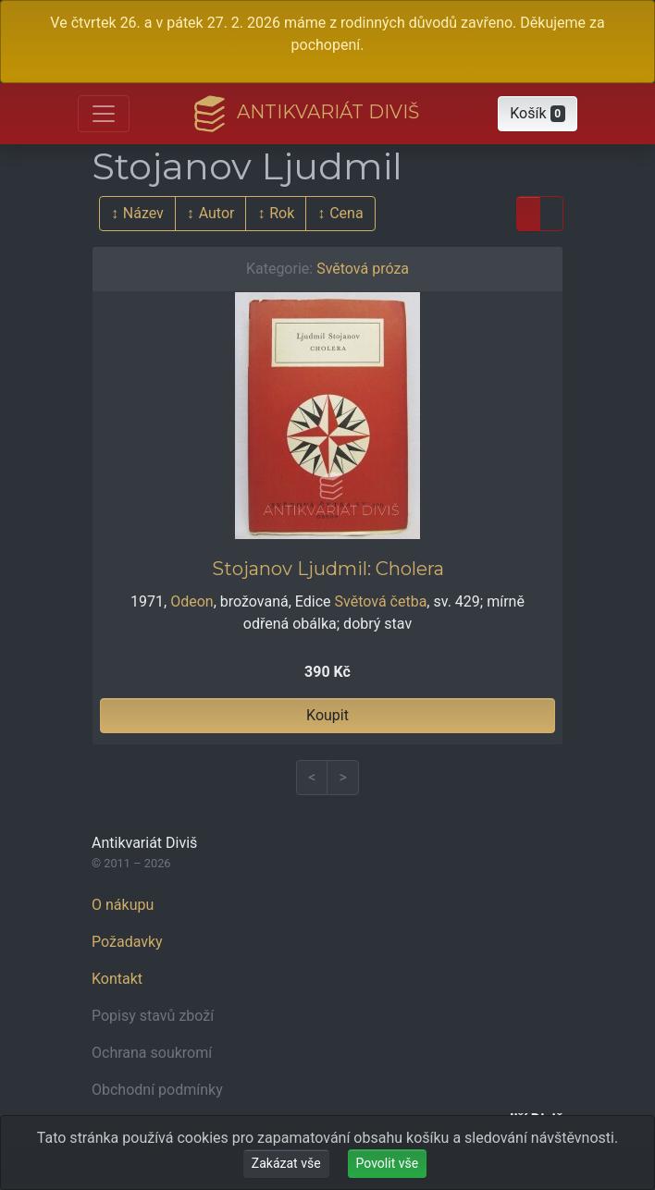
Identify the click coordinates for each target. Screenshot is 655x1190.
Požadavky (127, 942)
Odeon (191, 601)
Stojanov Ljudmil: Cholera (328, 569)
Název (143, 213)
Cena (346, 213)
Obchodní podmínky (157, 1089)
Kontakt (117, 979)
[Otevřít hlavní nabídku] (104, 113)
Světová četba (381, 601)
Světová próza (362, 268)
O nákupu (123, 905)
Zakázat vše (286, 1163)
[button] (537, 113)
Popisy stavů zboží (153, 1015)
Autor (217, 213)
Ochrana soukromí (152, 1052)
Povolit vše (387, 1163)
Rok (281, 213)
